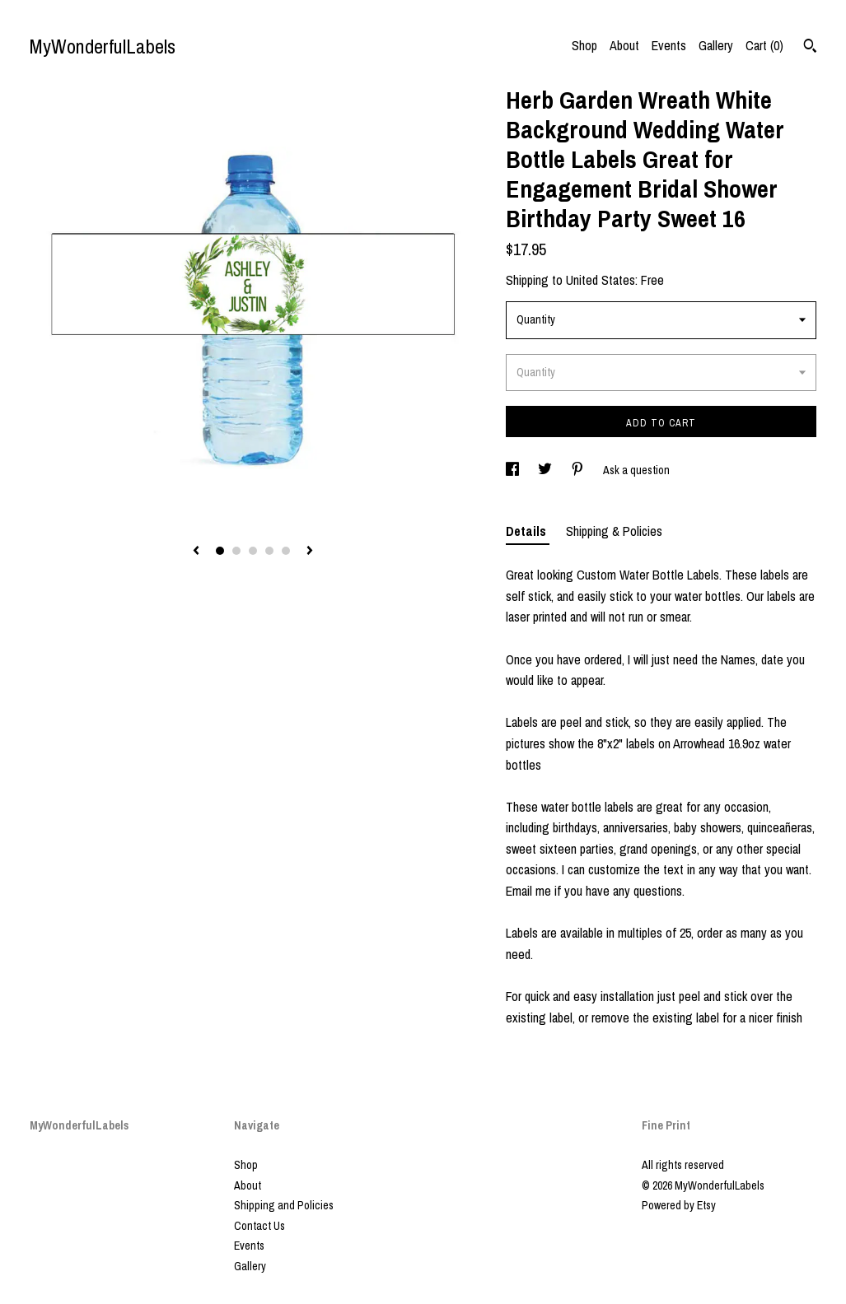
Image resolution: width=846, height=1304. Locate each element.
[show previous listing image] (196, 551)
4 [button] (269, 551)
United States (600, 280)
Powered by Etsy (679, 1205)
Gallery (716, 45)
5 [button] (286, 551)
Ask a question (636, 470)
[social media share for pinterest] (579, 470)
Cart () (764, 45)
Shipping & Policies (614, 531)
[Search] (810, 48)
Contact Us (259, 1225)
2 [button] (236, 551)
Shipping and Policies (284, 1205)
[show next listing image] (310, 551)
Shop (584, 45)
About (624, 45)
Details (527, 531)
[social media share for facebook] (513, 470)
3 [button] (253, 551)
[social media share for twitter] (546, 470)
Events (669, 45)
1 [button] (220, 551)
